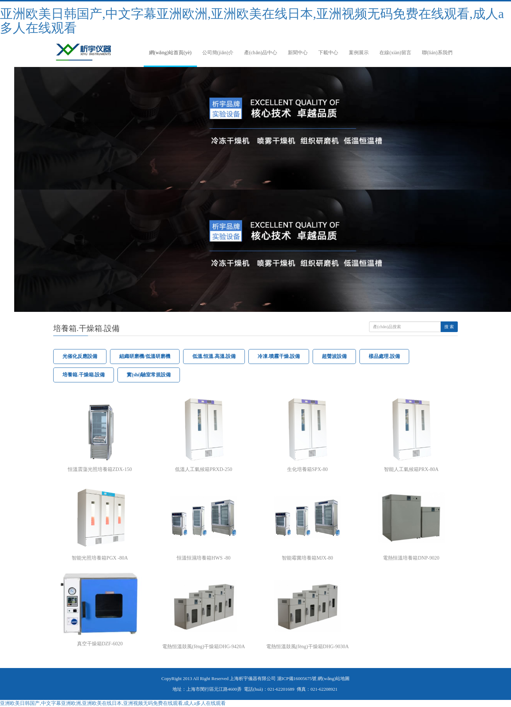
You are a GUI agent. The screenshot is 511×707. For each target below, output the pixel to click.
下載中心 (328, 52)
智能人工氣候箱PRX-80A (411, 469)
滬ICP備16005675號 (297, 678)
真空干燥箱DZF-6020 (100, 643)
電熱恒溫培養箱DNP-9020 (411, 558)
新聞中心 (298, 52)
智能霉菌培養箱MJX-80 (307, 558)
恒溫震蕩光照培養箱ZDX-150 (100, 469)
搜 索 (449, 326)
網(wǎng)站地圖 (334, 678)
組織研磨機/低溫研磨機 (144, 356)
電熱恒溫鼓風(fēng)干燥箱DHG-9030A (307, 646)
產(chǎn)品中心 (261, 52)
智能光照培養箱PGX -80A (100, 558)
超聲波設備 (334, 356)
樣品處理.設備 (384, 356)
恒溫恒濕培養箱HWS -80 (203, 558)
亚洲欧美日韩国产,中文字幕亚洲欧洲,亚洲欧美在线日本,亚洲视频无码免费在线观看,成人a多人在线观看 (252, 21)
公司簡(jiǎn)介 (217, 52)
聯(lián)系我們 (437, 52)
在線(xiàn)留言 (395, 52)
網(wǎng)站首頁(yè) (170, 52)
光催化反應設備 (79, 356)
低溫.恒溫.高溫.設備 (214, 356)
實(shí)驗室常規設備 (149, 374)
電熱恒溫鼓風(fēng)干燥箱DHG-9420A (203, 646)
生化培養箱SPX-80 (307, 469)
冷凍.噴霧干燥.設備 (279, 356)
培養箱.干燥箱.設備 (83, 374)
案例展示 (359, 52)
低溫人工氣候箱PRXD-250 (203, 469)
